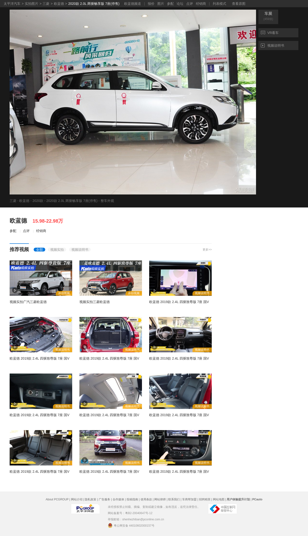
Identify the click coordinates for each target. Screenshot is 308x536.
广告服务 (104, 499)
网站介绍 (77, 499)
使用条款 (146, 499)
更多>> (207, 249)
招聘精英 (205, 499)
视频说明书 (272, 45)
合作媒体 (118, 499)
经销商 (201, 4)
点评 (189, 4)
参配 (170, 4)
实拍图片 (31, 4)
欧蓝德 (59, 4)
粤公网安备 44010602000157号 (131, 525)
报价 (151, 4)
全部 (39, 250)
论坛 (180, 4)
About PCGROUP (57, 499)
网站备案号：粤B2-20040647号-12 (130, 513)
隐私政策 (90, 499)
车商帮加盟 (189, 499)
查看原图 (238, 4)
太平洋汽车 (12, 4)
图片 (160, 4)
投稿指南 (132, 499)
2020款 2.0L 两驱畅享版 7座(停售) (94, 4)
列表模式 (219, 4)
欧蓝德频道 (132, 4)
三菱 (46, 4)
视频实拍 (57, 250)
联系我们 (174, 499)
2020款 (37, 201)
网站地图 (219, 499)
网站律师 (160, 499)
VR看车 (270, 33)
